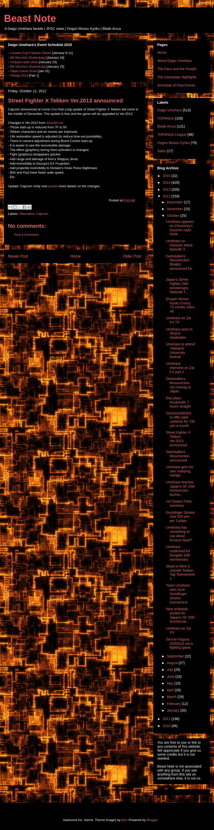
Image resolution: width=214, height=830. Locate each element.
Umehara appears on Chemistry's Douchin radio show (180, 228)
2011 (167, 719)
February (174, 704)
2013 (167, 189)
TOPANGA (165, 118)
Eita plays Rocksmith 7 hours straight (178, 402)
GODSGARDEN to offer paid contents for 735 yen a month (180, 419)
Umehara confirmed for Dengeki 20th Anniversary (178, 553)
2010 (167, 726)
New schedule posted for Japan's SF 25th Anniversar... (180, 615)
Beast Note (30, 18)
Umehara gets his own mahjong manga (179, 471)
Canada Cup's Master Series (30, 53)
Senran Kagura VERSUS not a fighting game (179, 643)
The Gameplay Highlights (176, 77)
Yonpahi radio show (24, 62)
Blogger (152, 820)
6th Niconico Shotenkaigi (28, 66)
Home (75, 256)
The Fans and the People (176, 69)
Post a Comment (26, 234)
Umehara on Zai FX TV (178, 320)
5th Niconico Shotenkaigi (28, 57)
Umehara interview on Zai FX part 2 (180, 368)
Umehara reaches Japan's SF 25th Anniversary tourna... (180, 488)
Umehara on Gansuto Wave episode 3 (179, 245)
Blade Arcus (166, 126)
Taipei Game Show (23, 71)
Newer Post (18, 256)
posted (53, 186)
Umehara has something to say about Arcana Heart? (179, 533)
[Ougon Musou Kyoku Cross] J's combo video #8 (180, 305)
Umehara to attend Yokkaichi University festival (180, 350)
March (172, 697)
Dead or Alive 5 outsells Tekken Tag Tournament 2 (180, 572)
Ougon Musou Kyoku (173, 143)
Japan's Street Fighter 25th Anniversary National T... (177, 285)
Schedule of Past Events (176, 85)
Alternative (26, 214)
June (171, 677)
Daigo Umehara (169, 110)
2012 (167, 196)
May (170, 683)
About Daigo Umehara (174, 61)
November (175, 209)
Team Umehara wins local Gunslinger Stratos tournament (178, 593)
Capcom (42, 214)
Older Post (132, 256)
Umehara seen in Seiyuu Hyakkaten (179, 333)
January (173, 710)
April (171, 690)
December (175, 202)
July (170, 670)
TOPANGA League (171, 135)
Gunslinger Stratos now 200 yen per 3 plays (180, 516)
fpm (124, 820)
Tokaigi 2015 (19, 75)
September (176, 656)
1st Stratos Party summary (179, 503)
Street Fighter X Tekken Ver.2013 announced (178, 438)
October (173, 216)
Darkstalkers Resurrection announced (177, 456)
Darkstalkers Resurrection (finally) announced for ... (179, 264)
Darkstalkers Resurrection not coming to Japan (178, 385)
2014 (167, 182)
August (172, 663)
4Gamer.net (54, 123)
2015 (167, 176)
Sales (161, 151)
